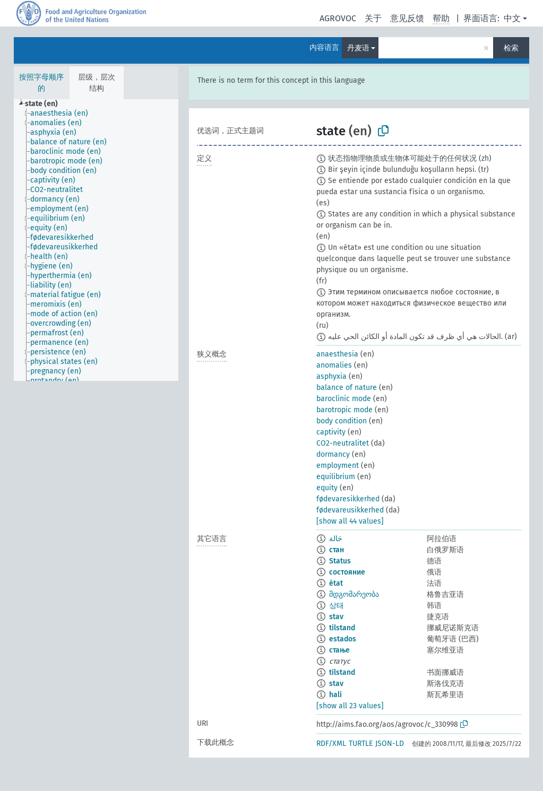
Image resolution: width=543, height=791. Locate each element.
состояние (347, 572)
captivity (331, 432)
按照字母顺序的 (41, 83)
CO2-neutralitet (342, 443)
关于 (373, 18)
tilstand (342, 627)
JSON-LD (389, 743)
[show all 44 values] (350, 521)
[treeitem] (45, 104)
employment (337, 465)
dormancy (333, 454)
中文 (512, 18)
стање (339, 650)
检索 (511, 48)
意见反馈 (407, 18)
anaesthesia (337, 354)
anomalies (334, 365)
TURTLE (361, 743)
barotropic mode (344, 409)
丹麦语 (358, 48)
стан (336, 549)
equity (327, 487)
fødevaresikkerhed (348, 498)
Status (340, 561)
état (336, 583)
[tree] (96, 240)
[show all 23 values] (350, 705)
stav (336, 616)
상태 (336, 605)
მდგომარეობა (354, 594)
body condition (341, 420)
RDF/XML (331, 743)
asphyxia (331, 376)
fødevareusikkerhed (350, 510)
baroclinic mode (343, 398)
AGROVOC (338, 18)
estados (342, 639)
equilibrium (335, 476)
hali (335, 694)
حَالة (335, 538)
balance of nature (346, 387)
